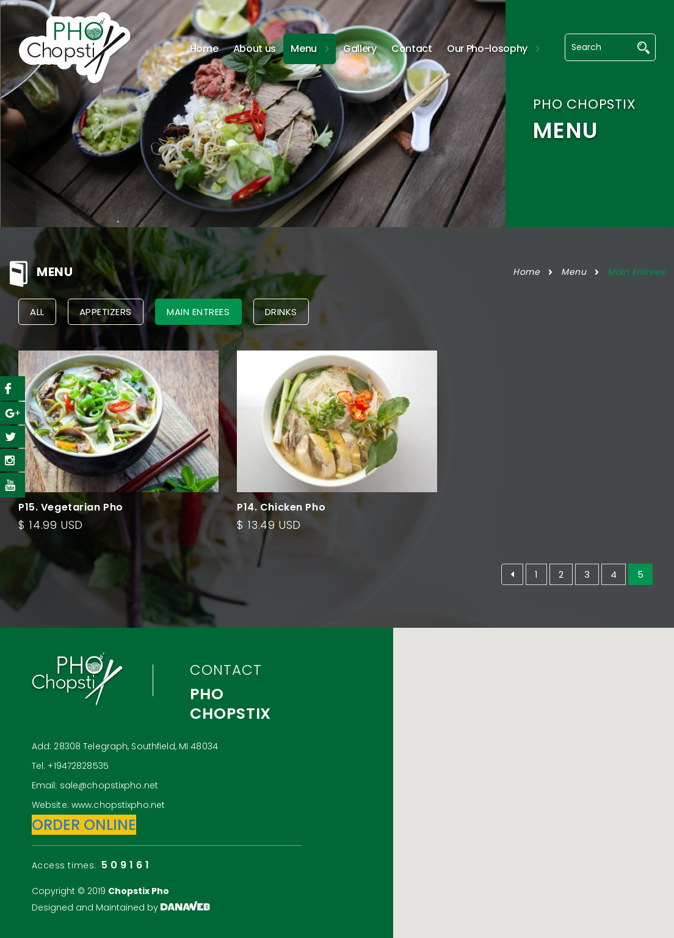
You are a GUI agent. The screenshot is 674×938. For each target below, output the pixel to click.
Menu (573, 272)
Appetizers (105, 311)
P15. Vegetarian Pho (70, 507)
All (37, 311)
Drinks (281, 311)
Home (526, 272)
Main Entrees (636, 272)
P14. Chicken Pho (281, 507)
